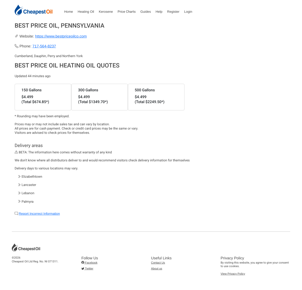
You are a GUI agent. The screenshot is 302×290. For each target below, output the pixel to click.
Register (173, 11)
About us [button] (156, 268)
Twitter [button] (87, 268)
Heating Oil (86, 11)
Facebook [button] (89, 262)
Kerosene (106, 11)
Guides (145, 11)
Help (158, 11)
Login (188, 11)
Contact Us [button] (158, 262)
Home (68, 11)
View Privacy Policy (233, 273)
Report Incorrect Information (39, 213)
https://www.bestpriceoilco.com (61, 36)
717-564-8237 (44, 46)
